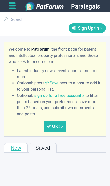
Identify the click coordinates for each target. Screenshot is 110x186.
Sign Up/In (88, 28)
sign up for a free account (57, 95)
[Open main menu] (14, 6)
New (16, 148)
